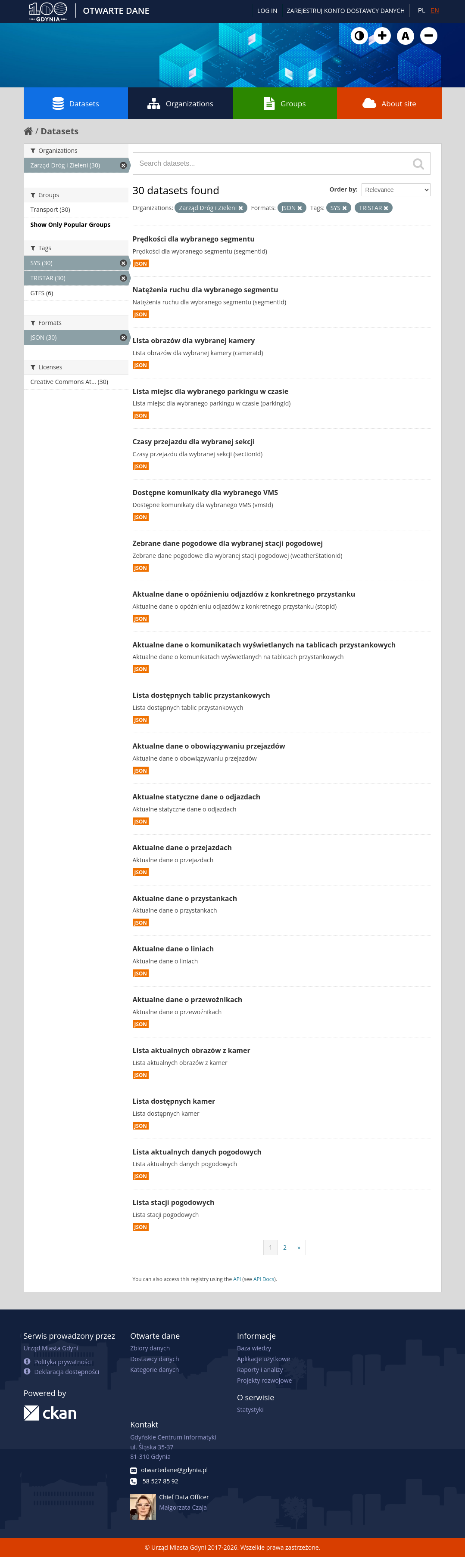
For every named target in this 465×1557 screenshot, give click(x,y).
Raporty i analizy (260, 1369)
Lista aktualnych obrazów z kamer (191, 1050)
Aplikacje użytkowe (263, 1359)
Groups (285, 103)
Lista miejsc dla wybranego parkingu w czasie (211, 391)
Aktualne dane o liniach (173, 948)
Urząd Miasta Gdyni (51, 1348)
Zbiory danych (150, 1348)
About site (389, 103)
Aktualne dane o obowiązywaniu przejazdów (209, 746)
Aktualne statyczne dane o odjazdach (197, 797)
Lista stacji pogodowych (174, 1202)
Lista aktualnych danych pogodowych (197, 1152)
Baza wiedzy (254, 1348)
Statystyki (250, 1409)
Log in (267, 10)
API (237, 1278)
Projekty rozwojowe (264, 1380)
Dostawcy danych (154, 1359)
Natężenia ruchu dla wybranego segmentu (205, 289)
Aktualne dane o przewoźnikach (188, 999)
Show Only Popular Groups (71, 224)
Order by (342, 189)
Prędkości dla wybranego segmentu (194, 239)
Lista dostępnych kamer (174, 1101)
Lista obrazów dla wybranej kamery (194, 340)
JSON (140, 263)
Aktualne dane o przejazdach (182, 847)
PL (421, 10)
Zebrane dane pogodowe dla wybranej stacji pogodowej (228, 543)
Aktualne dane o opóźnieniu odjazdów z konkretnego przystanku (244, 594)
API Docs (263, 1278)
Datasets (76, 103)
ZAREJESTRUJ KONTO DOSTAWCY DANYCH (346, 10)
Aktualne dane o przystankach (185, 898)
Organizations (180, 103)
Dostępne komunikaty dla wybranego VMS (205, 492)
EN (435, 10)
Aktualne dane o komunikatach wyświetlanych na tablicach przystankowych (264, 645)
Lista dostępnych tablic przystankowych (201, 695)
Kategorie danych (154, 1369)
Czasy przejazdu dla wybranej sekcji (194, 441)
